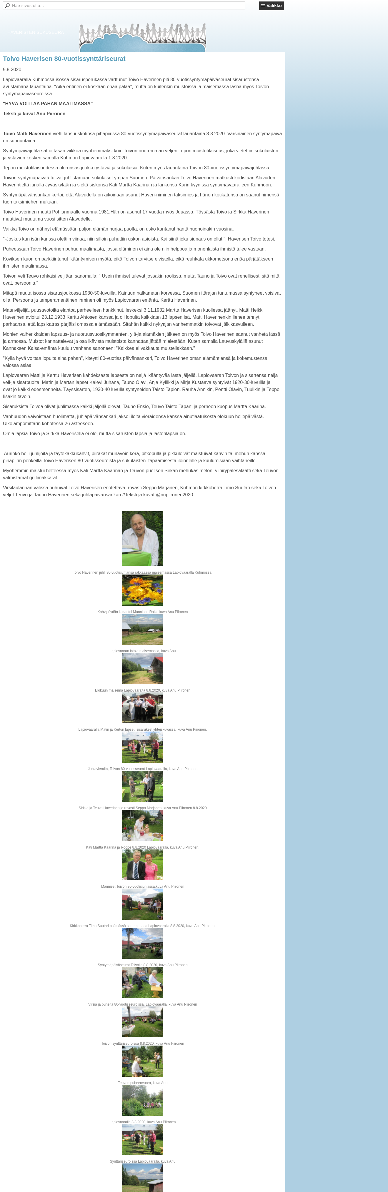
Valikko (274, 5)
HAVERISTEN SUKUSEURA (35, 32)
